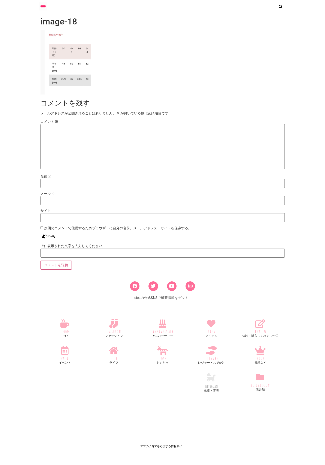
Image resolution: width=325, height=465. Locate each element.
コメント (49, 125)
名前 (45, 180)
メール (47, 197)
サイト (45, 214)
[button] (43, 6)
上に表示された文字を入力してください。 (73, 249)
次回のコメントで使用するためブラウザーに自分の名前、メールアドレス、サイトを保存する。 (118, 231)
